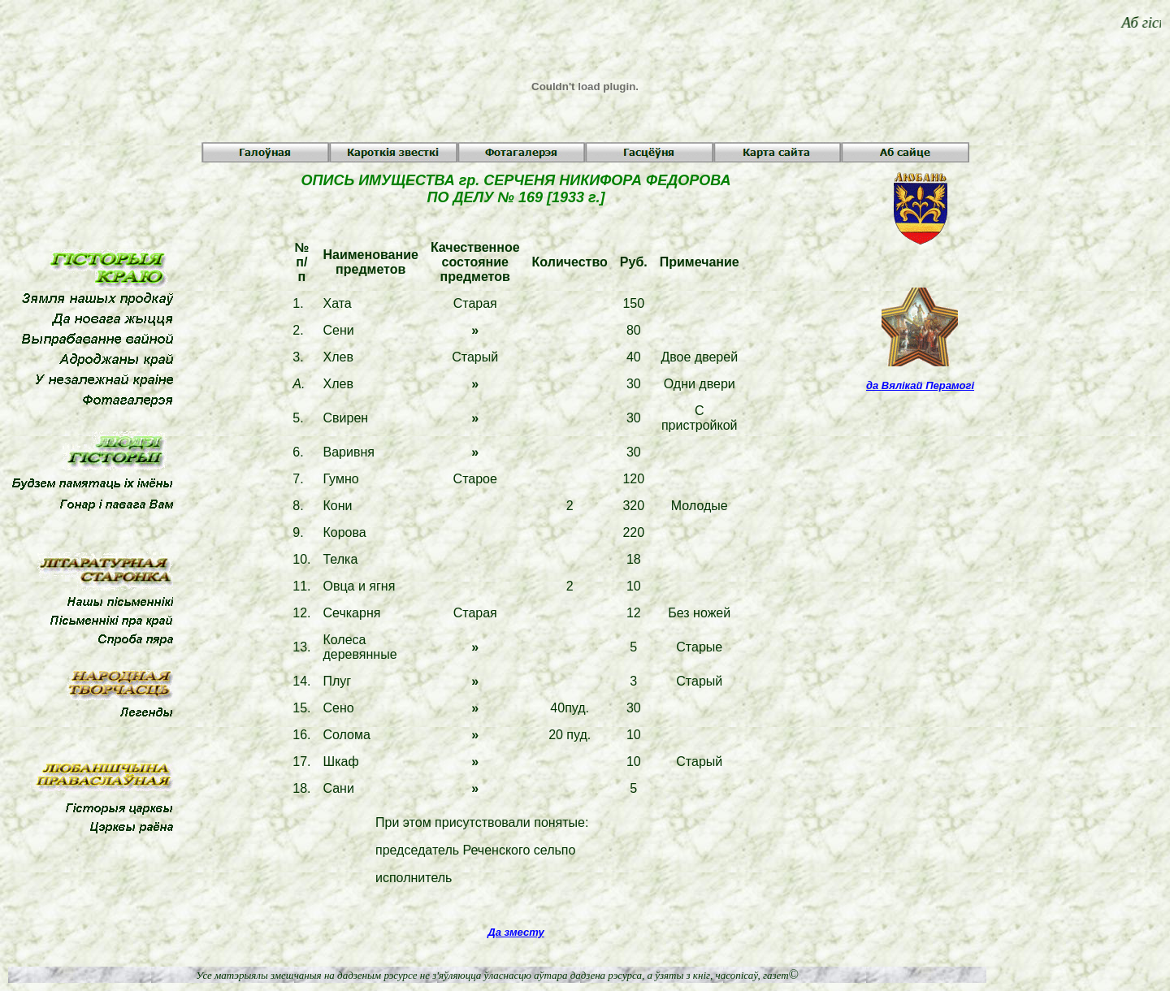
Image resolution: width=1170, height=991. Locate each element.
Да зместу (516, 932)
